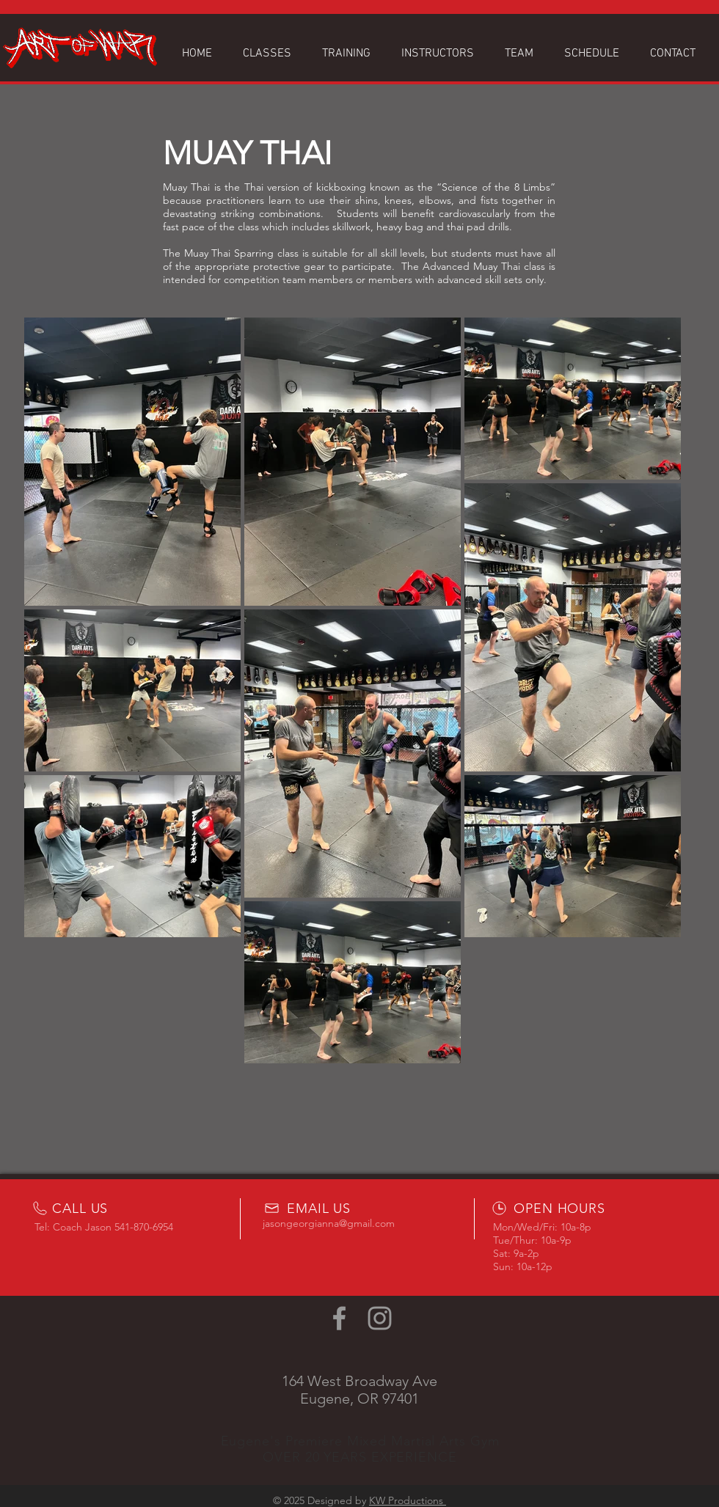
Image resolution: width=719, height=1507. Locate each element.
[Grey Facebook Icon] (339, 1318)
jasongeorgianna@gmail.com (329, 1223)
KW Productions (407, 1500)
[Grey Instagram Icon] (379, 1318)
